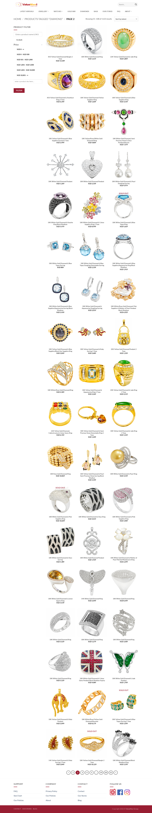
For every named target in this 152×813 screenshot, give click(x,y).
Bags (96, 11)
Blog (79, 800)
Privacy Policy (51, 791)
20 (106, 772)
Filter (19, 90)
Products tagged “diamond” (44, 18)
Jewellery (43, 11)
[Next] (116, 773)
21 (111, 772)
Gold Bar (72, 11)
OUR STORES (107, 11)
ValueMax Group (132, 809)
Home (17, 18)
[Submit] (136, 4)
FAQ (118, 11)
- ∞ (20, 49)
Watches (58, 11)
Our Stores (82, 796)
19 (101, 772)
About (128, 11)
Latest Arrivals (27, 11)
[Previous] (68, 773)
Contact (81, 791)
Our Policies (19, 800)
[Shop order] (126, 19)
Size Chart (18, 796)
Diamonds (84, 11)
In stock (19, 40)
